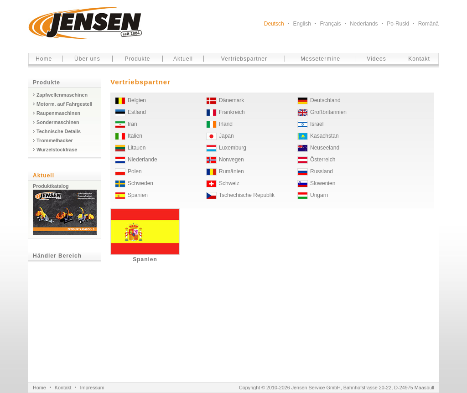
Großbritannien (328, 112)
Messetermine (320, 59)
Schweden (140, 183)
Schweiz (229, 183)
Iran (132, 124)
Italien (135, 136)
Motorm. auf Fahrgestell (64, 104)
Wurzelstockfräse (56, 149)
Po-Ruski (398, 24)
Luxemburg (232, 148)
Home (44, 59)
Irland (226, 124)
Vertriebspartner (244, 59)
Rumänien (231, 171)
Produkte (137, 59)
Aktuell (183, 59)
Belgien (137, 100)
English (302, 24)
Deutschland (325, 100)
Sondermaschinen (57, 122)
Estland (137, 112)
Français (330, 24)
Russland (321, 171)
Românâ (428, 24)
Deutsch (274, 24)
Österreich (322, 159)
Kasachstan (324, 136)
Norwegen (231, 159)
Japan (226, 136)
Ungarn (319, 195)
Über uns (87, 59)
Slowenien (322, 183)
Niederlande (142, 159)
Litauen (136, 148)
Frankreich (232, 112)
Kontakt (419, 59)
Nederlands (364, 24)
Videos (376, 59)
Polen (135, 171)
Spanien (138, 195)
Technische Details (58, 131)
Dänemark (231, 100)
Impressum (92, 387)
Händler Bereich (57, 256)
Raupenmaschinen (58, 113)
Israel (316, 124)
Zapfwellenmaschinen (62, 95)
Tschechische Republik (247, 195)
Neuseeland (324, 148)
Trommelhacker (54, 140)
